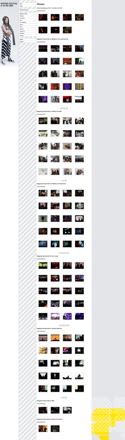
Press (21, 26)
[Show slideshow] (41, 10)
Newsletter (22, 33)
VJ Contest (22, 18)
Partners (22, 28)
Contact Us (22, 31)
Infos (21, 20)
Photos (21, 24)
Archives (22, 35)
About (21, 5)
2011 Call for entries (24, 9)
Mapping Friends (23, 13)
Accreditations (23, 22)
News (21, 3)
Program (22, 15)
